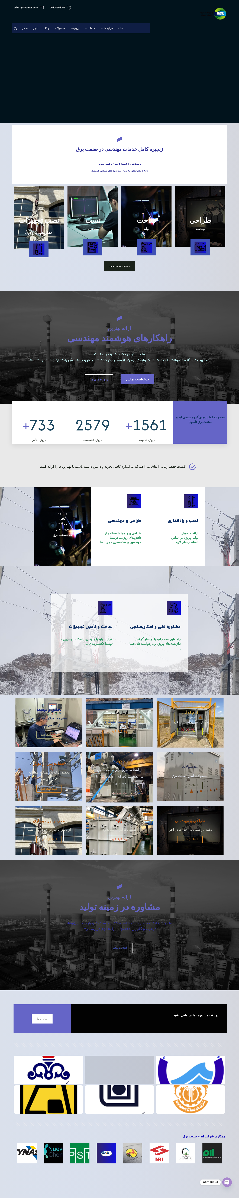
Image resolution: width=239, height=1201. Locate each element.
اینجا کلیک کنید (190, 741)
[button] (15, 29)
